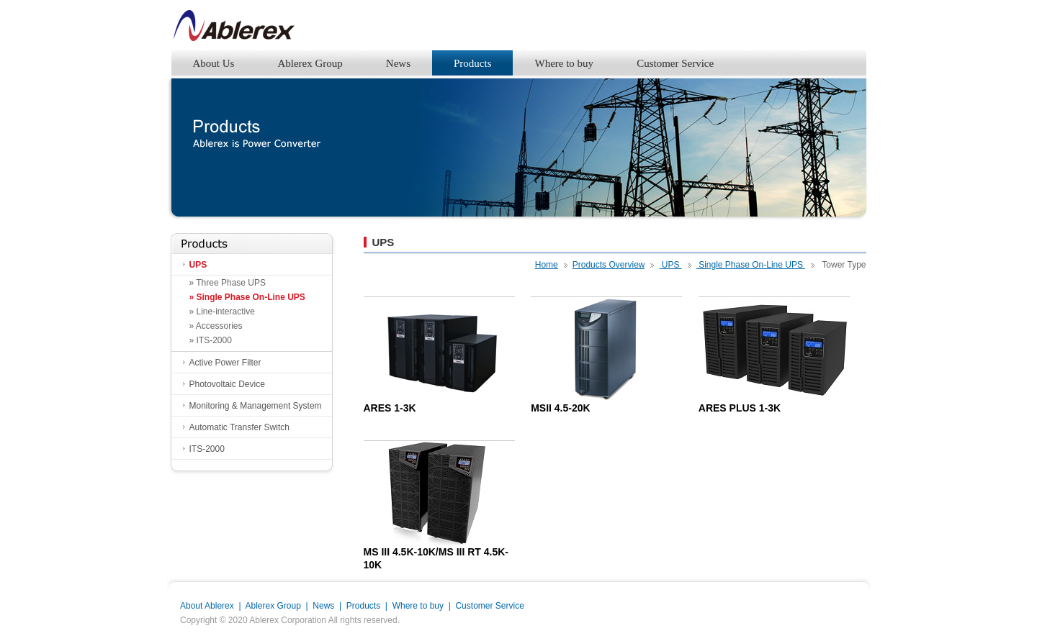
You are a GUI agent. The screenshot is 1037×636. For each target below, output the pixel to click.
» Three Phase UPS (227, 283)
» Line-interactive (222, 311)
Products (473, 63)
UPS (198, 265)
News (398, 63)
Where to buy (563, 63)
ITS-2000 (207, 449)
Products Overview (609, 265)
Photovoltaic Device (227, 384)
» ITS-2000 (210, 340)
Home (546, 265)
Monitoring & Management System (255, 406)
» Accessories (216, 326)
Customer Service (675, 63)
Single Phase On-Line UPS (750, 265)
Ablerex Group (309, 63)
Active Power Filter (225, 363)
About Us (214, 63)
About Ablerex (207, 606)
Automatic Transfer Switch (239, 427)
